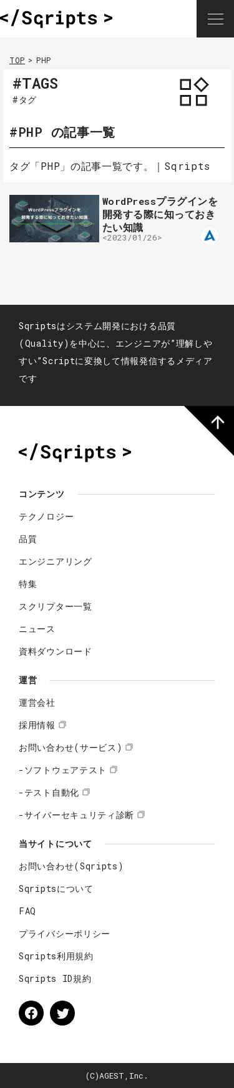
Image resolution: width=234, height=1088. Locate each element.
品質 (28, 539)
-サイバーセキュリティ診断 (76, 815)
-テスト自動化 (49, 792)
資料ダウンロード (55, 651)
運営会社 (37, 702)
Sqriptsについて (56, 888)
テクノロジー (46, 516)
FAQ (27, 911)
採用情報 (37, 725)
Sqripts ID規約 (55, 978)
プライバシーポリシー (64, 933)
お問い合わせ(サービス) (70, 747)
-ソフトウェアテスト (63, 770)
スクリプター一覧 (55, 606)
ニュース (37, 629)
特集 (28, 584)
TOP (17, 60)
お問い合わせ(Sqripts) (71, 866)
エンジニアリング (55, 561)
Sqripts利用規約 (56, 956)
